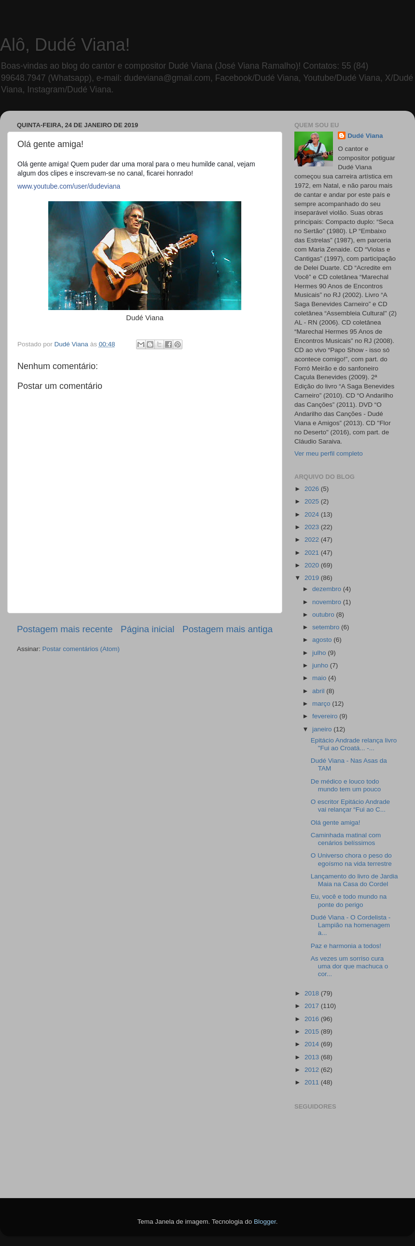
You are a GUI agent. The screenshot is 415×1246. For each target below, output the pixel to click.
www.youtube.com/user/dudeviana (68, 186)
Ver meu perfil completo (328, 453)
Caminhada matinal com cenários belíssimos (346, 838)
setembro (326, 627)
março (322, 703)
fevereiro (325, 716)
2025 (312, 501)
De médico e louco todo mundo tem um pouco (346, 785)
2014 (312, 1044)
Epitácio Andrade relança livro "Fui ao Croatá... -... (354, 744)
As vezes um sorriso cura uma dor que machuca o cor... (349, 966)
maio (320, 678)
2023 (312, 527)
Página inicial (147, 629)
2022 (312, 539)
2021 (312, 552)
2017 (312, 1005)
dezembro (327, 589)
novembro (327, 602)
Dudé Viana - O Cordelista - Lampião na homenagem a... (351, 925)
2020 (312, 565)
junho (321, 665)
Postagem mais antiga (227, 629)
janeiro (322, 729)
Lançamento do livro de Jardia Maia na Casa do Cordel (354, 880)
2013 (312, 1057)
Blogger (265, 1221)
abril (319, 691)
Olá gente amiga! (335, 822)
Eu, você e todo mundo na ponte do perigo (349, 900)
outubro (324, 614)
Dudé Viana (365, 135)
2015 (312, 1031)
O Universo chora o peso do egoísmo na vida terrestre (351, 859)
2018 (312, 993)
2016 (312, 1019)
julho (320, 652)
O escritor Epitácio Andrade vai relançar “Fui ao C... (350, 805)
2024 (312, 514)
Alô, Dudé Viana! (65, 45)
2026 (312, 488)
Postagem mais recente (64, 629)
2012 (312, 1069)
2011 (312, 1082)
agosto (322, 639)
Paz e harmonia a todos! (346, 945)
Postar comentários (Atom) (81, 649)
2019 (312, 577)
